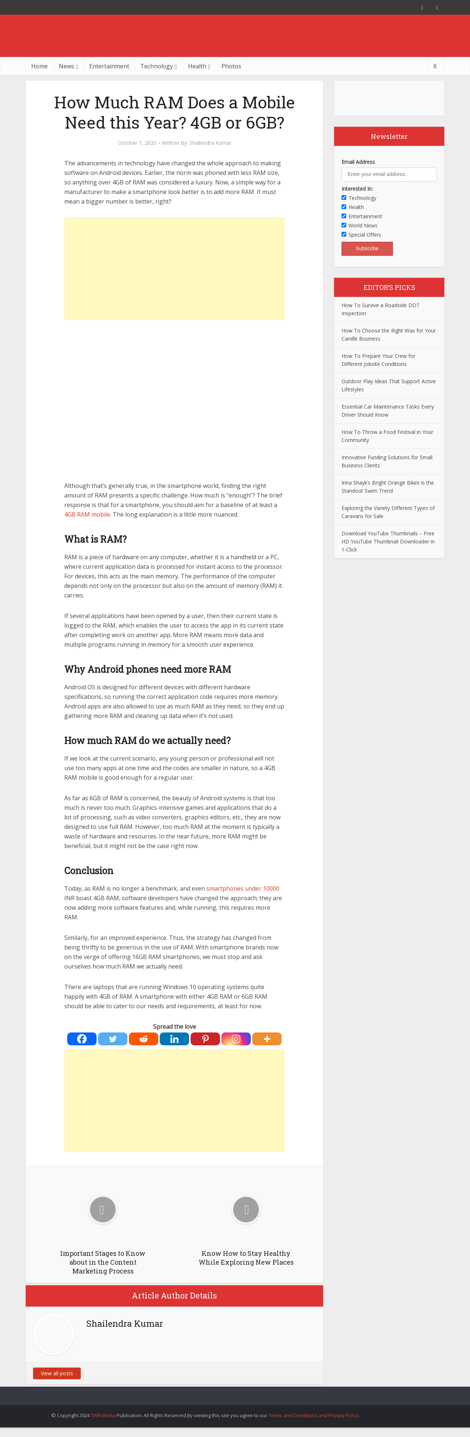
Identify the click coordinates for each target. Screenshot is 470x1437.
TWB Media (103, 1415)
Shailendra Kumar (210, 143)
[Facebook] (82, 1038)
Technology (156, 66)
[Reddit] (143, 1038)
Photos (231, 66)
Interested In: (357, 188)
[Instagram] (236, 1038)
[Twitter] (112, 1038)
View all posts (57, 1373)
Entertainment (109, 66)
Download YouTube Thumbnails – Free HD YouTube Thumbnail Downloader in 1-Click (388, 541)
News (66, 66)
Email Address (358, 161)
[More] (267, 1038)
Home (39, 66)
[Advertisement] (174, 268)
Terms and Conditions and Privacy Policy (313, 1415)
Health (197, 66)
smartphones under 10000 (242, 888)
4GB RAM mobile (87, 514)
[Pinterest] (205, 1038)
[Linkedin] (174, 1038)
